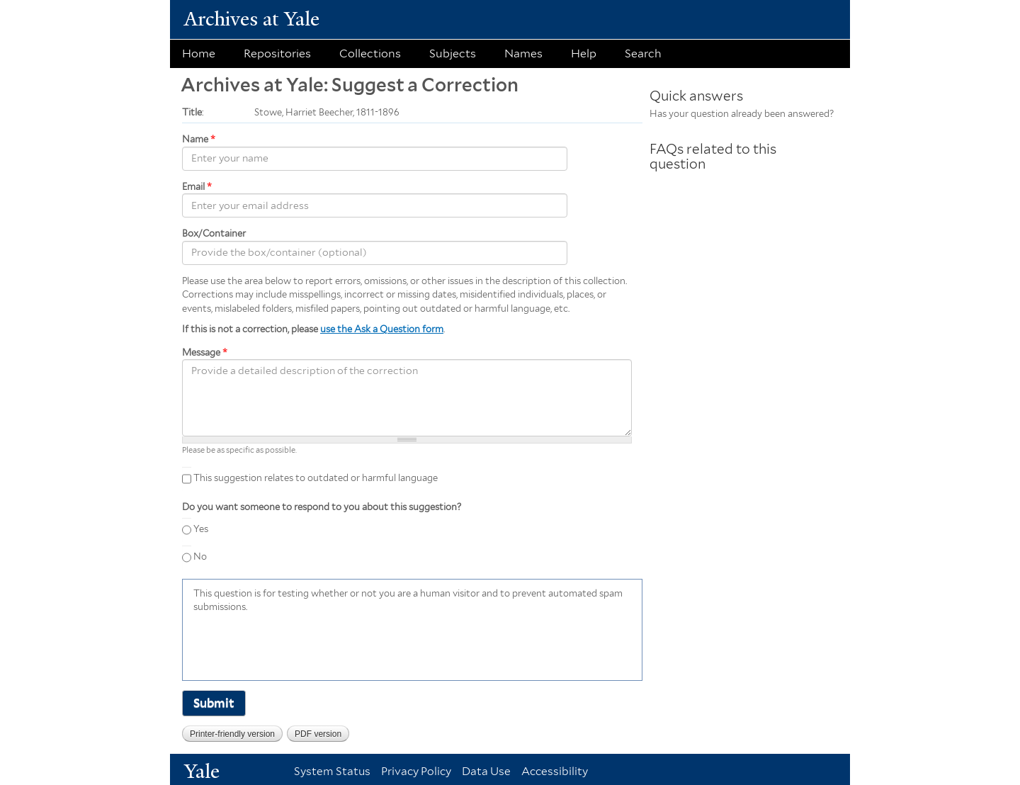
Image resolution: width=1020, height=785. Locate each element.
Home (198, 53)
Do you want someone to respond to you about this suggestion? (321, 507)
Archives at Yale (251, 19)
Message (204, 352)
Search (643, 53)
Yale (202, 771)
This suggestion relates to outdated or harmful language (315, 478)
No (200, 556)
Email (197, 186)
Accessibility (554, 771)
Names (523, 53)
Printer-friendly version (232, 734)
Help (583, 53)
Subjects (452, 53)
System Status (332, 771)
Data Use (486, 771)
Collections (370, 53)
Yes (200, 529)
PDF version (318, 734)
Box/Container (214, 233)
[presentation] (301, 645)
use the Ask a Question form (381, 329)
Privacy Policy (416, 771)
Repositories (277, 53)
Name (198, 139)
